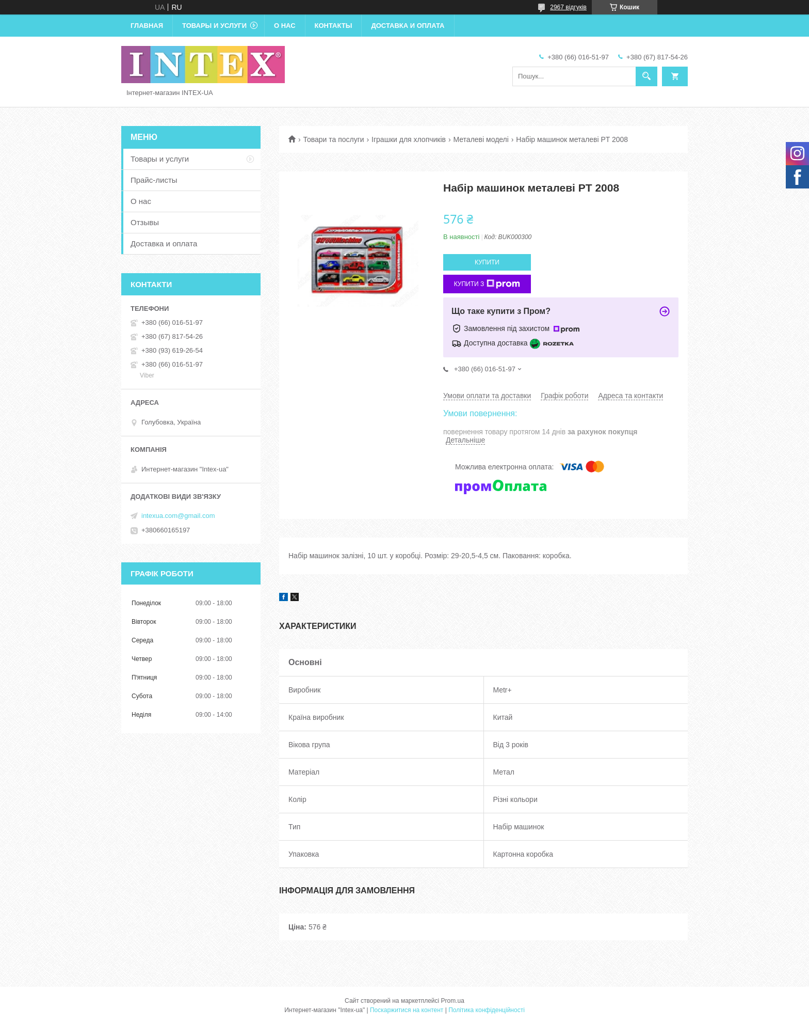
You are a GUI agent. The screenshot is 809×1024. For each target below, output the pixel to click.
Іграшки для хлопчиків (408, 139)
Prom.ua (452, 1000)
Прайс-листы (154, 180)
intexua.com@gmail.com (178, 515)
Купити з (487, 284)
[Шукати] (646, 76)
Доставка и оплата (407, 25)
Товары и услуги (214, 25)
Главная (147, 25)
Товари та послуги (333, 139)
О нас (285, 25)
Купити (487, 262)
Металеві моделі (480, 139)
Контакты (333, 25)
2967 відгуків (568, 7)
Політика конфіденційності (486, 1010)
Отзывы (145, 222)
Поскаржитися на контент (406, 1010)
